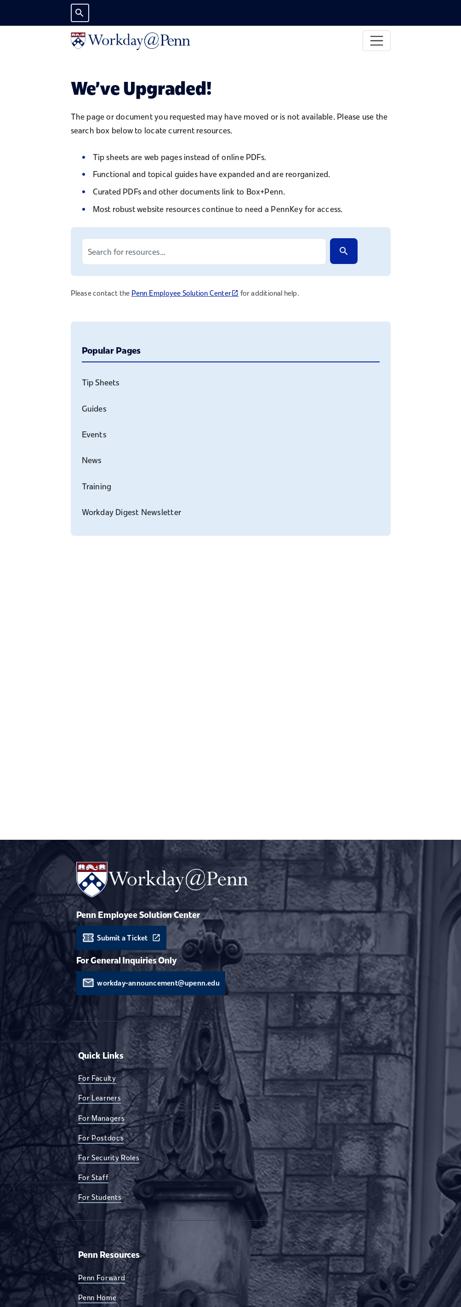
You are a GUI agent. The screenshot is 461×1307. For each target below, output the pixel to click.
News (92, 460)
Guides (94, 408)
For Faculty (97, 1078)
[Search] (344, 251)
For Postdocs (101, 1137)
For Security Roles (109, 1157)
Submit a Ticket (122, 938)
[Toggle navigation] (377, 40)
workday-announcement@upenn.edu (158, 983)
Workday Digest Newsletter (132, 512)
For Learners (99, 1097)
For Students (100, 1197)
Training (97, 486)
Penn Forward (101, 1277)
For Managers (101, 1118)
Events (94, 434)
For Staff (93, 1177)
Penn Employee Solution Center (185, 293)
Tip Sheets (101, 382)
